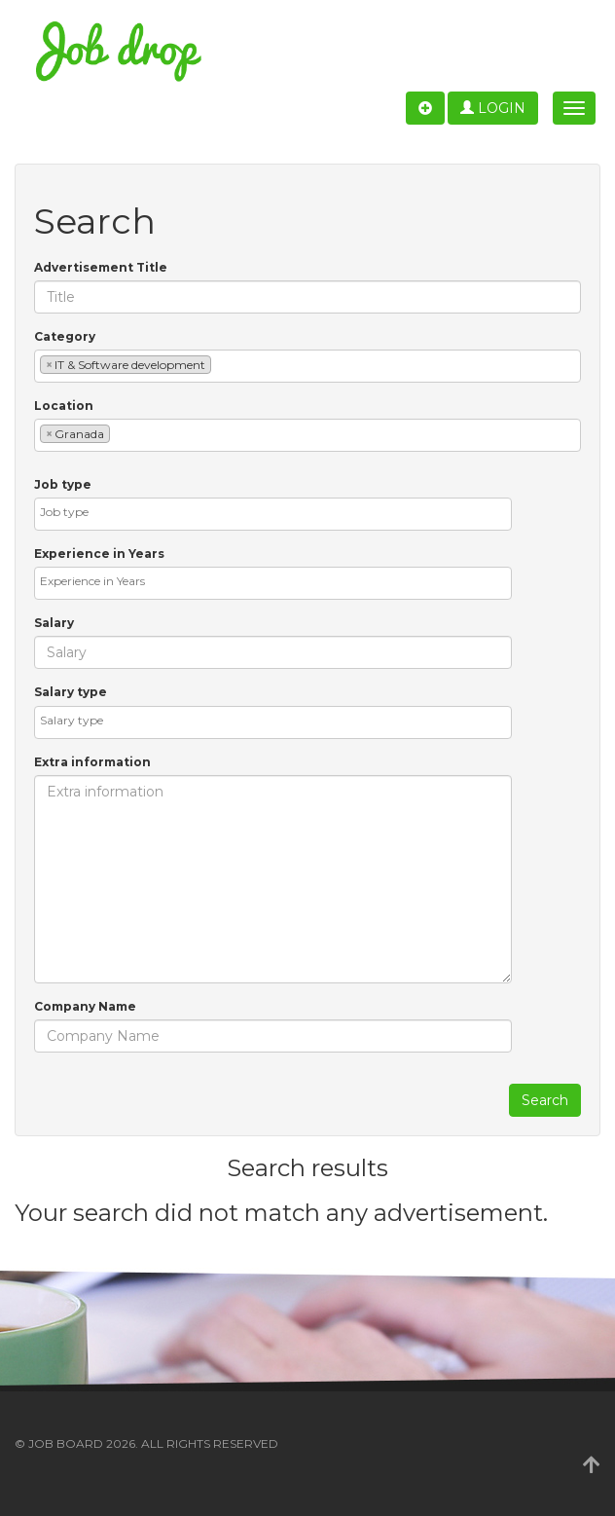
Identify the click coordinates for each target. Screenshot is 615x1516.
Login (492, 108)
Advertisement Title (100, 267)
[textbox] (220, 363)
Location (63, 405)
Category (64, 336)
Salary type (70, 691)
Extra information (92, 762)
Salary (54, 622)
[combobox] (307, 366)
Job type (62, 484)
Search (545, 1100)
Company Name (85, 1006)
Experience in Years (99, 553)
